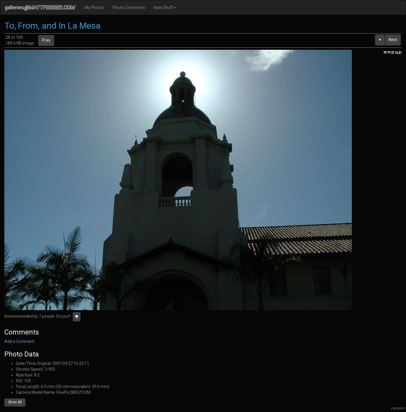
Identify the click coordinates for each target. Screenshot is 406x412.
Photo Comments (129, 7)
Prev (46, 40)
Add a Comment (19, 341)
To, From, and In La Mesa (52, 26)
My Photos (94, 7)
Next (393, 39)
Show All (15, 402)
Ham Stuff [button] (165, 7)
